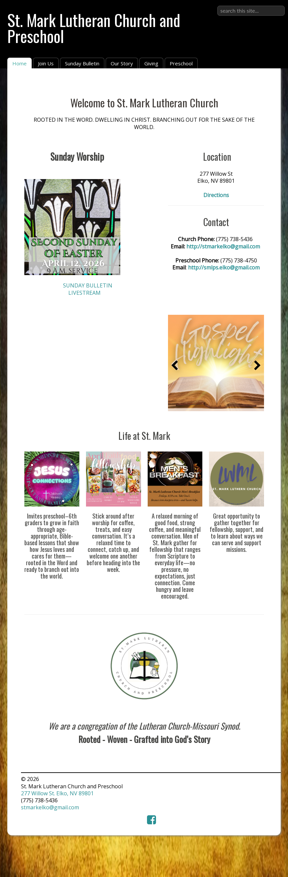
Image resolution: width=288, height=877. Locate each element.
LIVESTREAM (84, 292)
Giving (151, 63)
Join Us (46, 63)
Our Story (122, 63)
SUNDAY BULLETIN (87, 285)
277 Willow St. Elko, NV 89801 (57, 793)
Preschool (181, 63)
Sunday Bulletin (82, 63)
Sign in (276, 5)
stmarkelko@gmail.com (50, 807)
